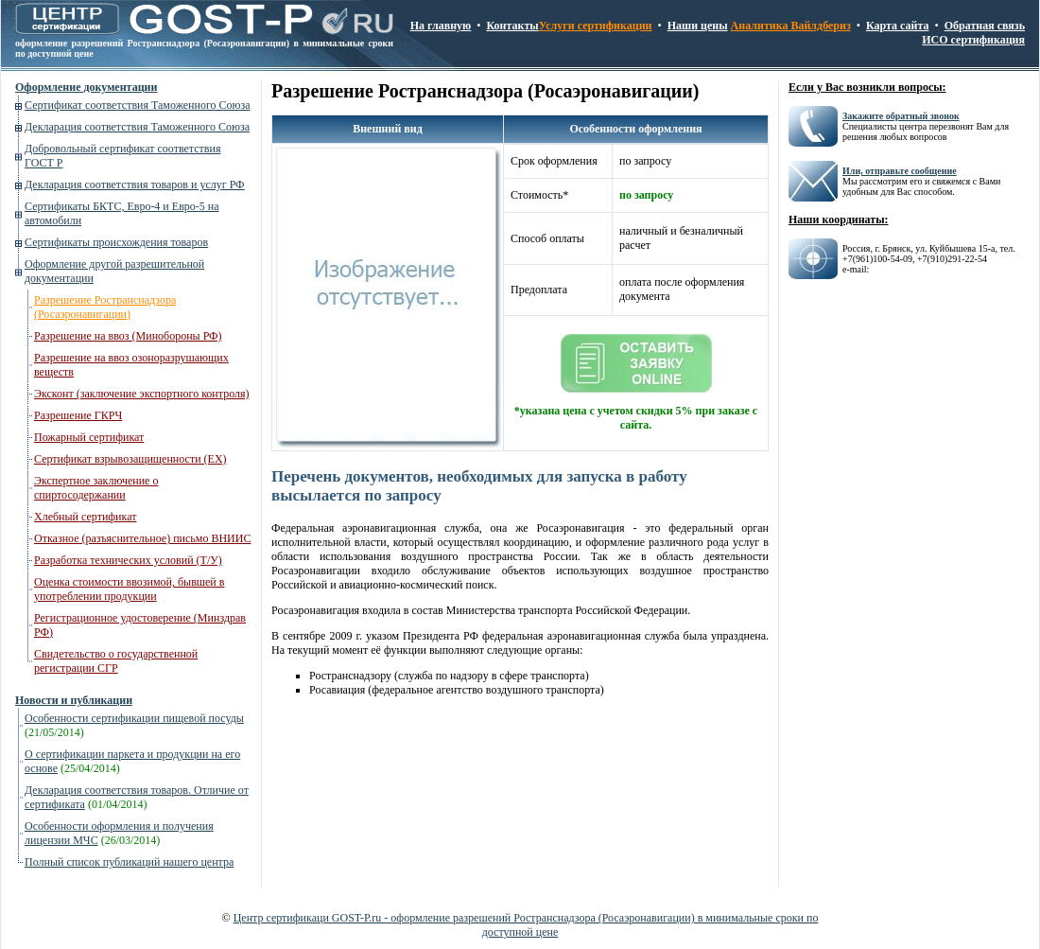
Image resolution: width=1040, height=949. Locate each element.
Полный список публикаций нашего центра (129, 862)
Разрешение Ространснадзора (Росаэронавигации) (105, 307)
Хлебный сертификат (85, 516)
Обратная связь (985, 25)
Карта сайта (897, 25)
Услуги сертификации (595, 25)
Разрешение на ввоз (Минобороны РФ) (128, 336)
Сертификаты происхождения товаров (116, 242)
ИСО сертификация (973, 39)
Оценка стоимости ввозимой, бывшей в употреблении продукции (129, 589)
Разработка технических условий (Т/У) (128, 560)
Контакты (512, 25)
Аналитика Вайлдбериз (791, 25)
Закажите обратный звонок (901, 116)
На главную (440, 25)
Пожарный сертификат (89, 437)
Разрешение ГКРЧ (78, 415)
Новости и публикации (73, 700)
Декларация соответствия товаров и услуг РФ (135, 184)
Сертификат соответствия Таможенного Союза (138, 105)
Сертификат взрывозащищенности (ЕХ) (130, 459)
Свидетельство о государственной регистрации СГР (116, 661)
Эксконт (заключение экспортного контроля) (142, 393)
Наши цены (697, 25)
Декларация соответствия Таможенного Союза (137, 126)
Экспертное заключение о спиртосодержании (96, 487)
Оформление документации (86, 87)
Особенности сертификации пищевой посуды (134, 718)
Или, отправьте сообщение (899, 171)
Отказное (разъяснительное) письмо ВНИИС (142, 538)
